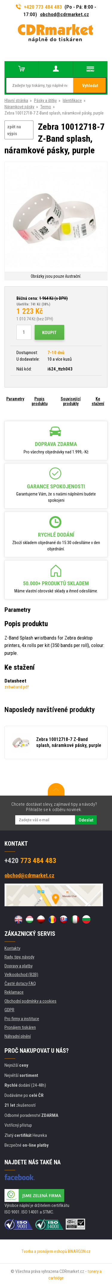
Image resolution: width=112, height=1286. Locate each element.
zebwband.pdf (16, 687)
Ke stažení (98, 401)
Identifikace (72, 100)
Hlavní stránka (16, 100)
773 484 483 (30, 860)
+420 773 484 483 (39, 7)
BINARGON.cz (79, 1251)
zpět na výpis (14, 130)
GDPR (9, 1009)
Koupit (49, 332)
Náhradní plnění (17, 1036)
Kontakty (12, 948)
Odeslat (86, 820)
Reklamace (14, 992)
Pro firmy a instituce (21, 1018)
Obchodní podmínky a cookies (30, 1001)
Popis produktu (39, 401)
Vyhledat (90, 85)
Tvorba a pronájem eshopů (44, 1251)
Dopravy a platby (18, 966)
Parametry (15, 398)
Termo (45, 106)
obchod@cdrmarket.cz (64, 14)
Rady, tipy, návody (19, 957)
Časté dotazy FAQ (20, 983)
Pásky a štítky (45, 100)
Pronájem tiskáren (20, 1027)
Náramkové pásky (19, 106)
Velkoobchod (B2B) (21, 974)
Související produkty (71, 401)
